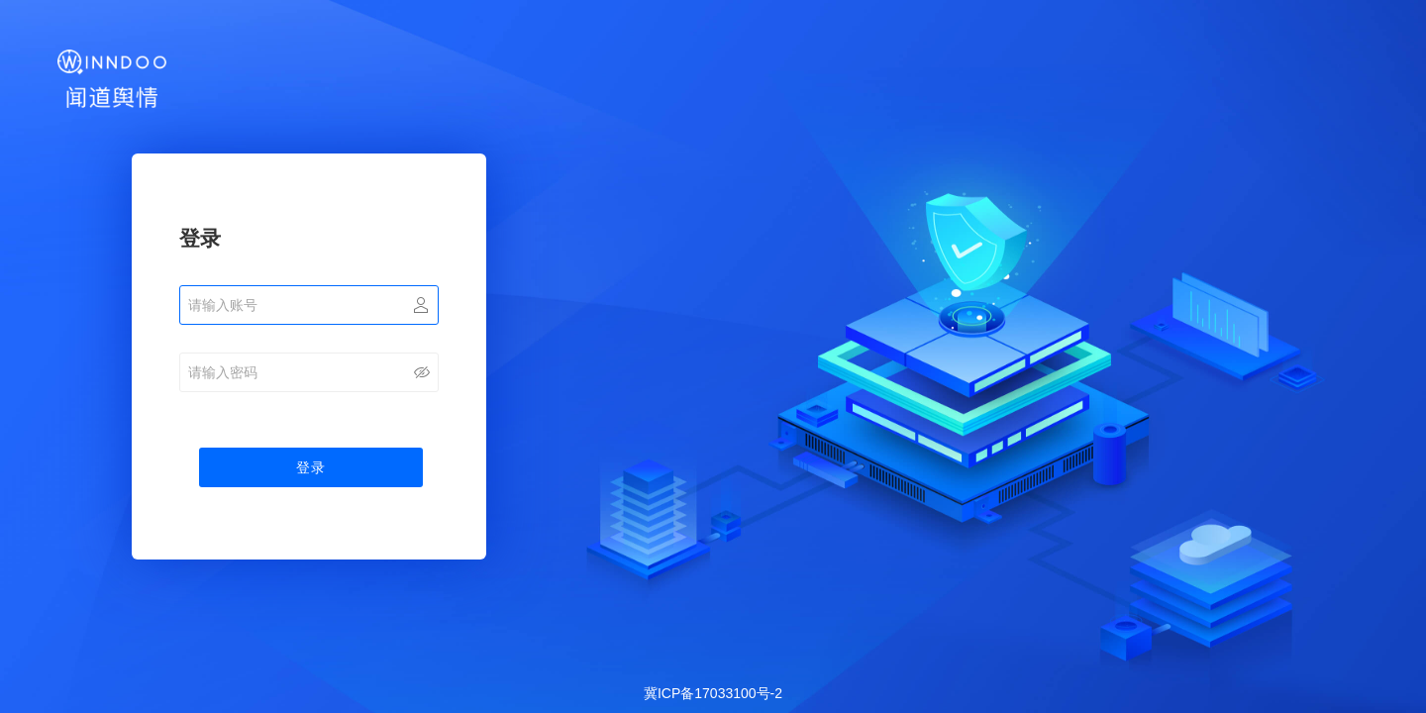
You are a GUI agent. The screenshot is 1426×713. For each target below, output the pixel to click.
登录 (311, 467)
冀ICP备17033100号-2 (713, 693)
